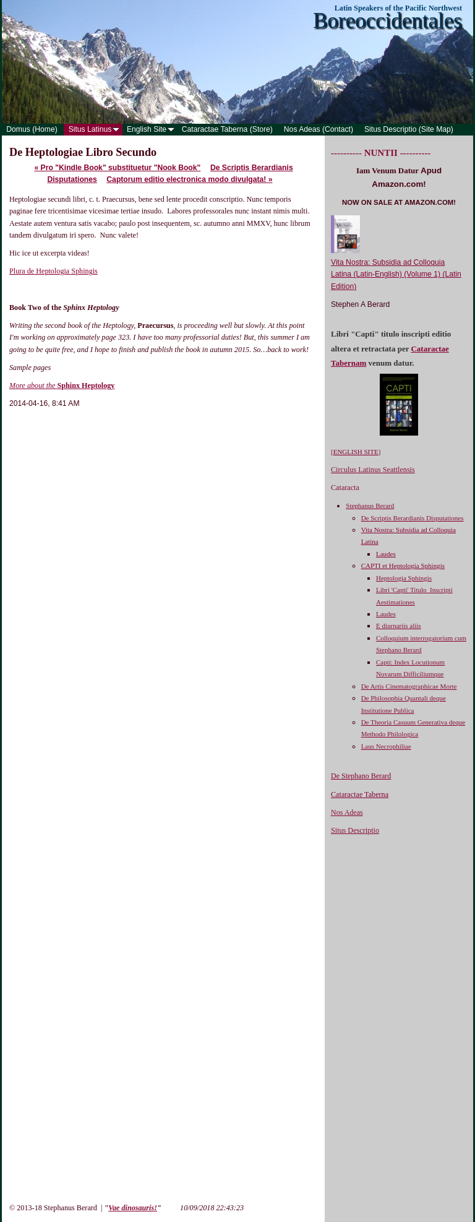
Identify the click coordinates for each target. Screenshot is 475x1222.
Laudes (386, 553)
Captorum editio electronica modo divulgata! (189, 179)
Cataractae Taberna (359, 794)
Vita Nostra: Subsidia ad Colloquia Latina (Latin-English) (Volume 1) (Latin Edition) (396, 274)
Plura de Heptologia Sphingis (53, 271)
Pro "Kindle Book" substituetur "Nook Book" (117, 167)
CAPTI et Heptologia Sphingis (403, 565)
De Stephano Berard (361, 776)
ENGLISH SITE (356, 451)
